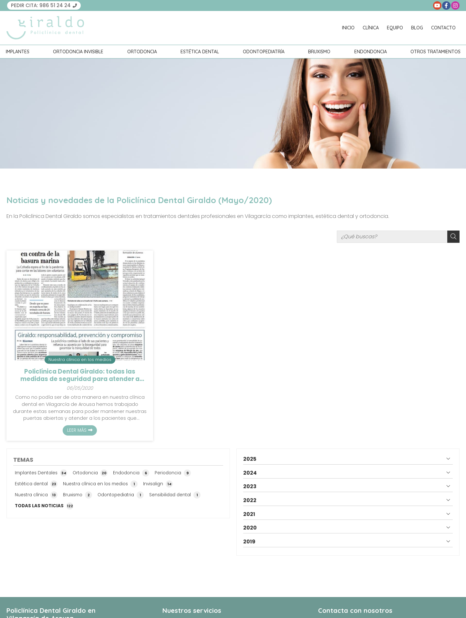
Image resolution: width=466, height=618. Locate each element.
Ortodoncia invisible (78, 52)
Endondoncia (370, 52)
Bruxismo (319, 52)
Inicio (348, 28)
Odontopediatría (264, 52)
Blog (417, 28)
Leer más (77, 430)
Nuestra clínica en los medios (79, 359)
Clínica (371, 28)
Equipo (395, 28)
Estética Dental (200, 52)
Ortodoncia (142, 52)
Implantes (17, 52)
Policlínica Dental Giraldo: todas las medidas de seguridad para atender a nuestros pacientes (80, 375)
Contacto (443, 28)
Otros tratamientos (435, 52)
